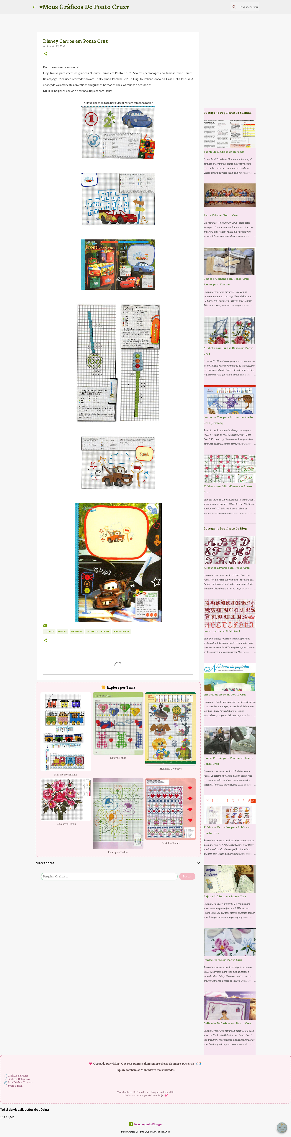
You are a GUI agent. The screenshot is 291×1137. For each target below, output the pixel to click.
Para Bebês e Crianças (20, 1082)
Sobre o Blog (15, 1085)
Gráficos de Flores (18, 1075)
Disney (62, 631)
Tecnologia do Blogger (146, 1124)
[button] (45, 54)
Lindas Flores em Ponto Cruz (223, 960)
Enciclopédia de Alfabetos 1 (222, 631)
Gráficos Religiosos (19, 1078)
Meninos (76, 631)
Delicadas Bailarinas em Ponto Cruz (227, 1023)
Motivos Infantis (98, 631)
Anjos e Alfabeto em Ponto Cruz (225, 896)
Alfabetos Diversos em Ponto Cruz (227, 567)
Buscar (187, 876)
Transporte (122, 631)
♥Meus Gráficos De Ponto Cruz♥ (84, 7)
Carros (49, 631)
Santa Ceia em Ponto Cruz (221, 215)
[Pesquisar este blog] (239, 6)
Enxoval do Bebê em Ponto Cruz (225, 694)
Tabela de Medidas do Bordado (224, 151)
